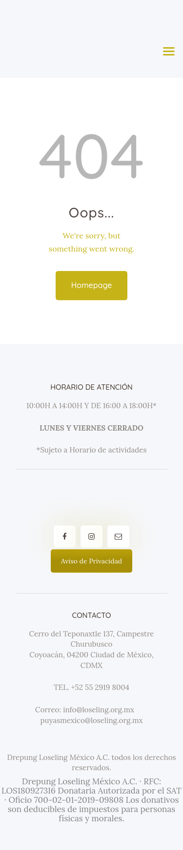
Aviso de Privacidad (91, 561)
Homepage (91, 285)
